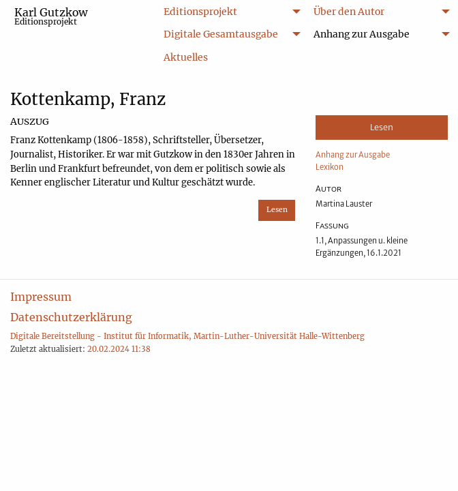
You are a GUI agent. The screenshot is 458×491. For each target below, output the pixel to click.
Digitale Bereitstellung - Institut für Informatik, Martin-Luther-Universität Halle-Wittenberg (187, 336)
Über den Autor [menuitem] (349, 11)
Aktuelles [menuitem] (186, 57)
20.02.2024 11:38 (119, 349)
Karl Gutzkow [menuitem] (51, 16)
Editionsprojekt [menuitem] (200, 11)
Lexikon (330, 167)
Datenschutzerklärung (71, 317)
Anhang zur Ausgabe (353, 155)
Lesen (277, 209)
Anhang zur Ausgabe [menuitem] (362, 34)
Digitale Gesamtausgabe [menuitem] (221, 34)
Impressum (41, 296)
